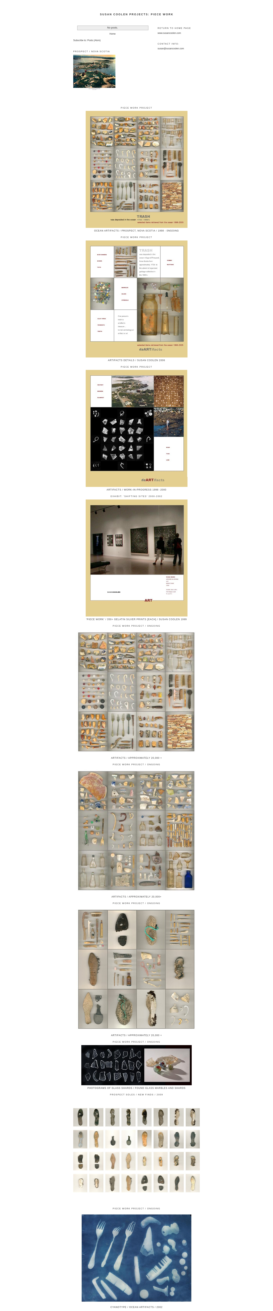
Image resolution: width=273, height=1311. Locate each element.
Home (112, 33)
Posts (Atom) (93, 40)
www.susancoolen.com (169, 33)
